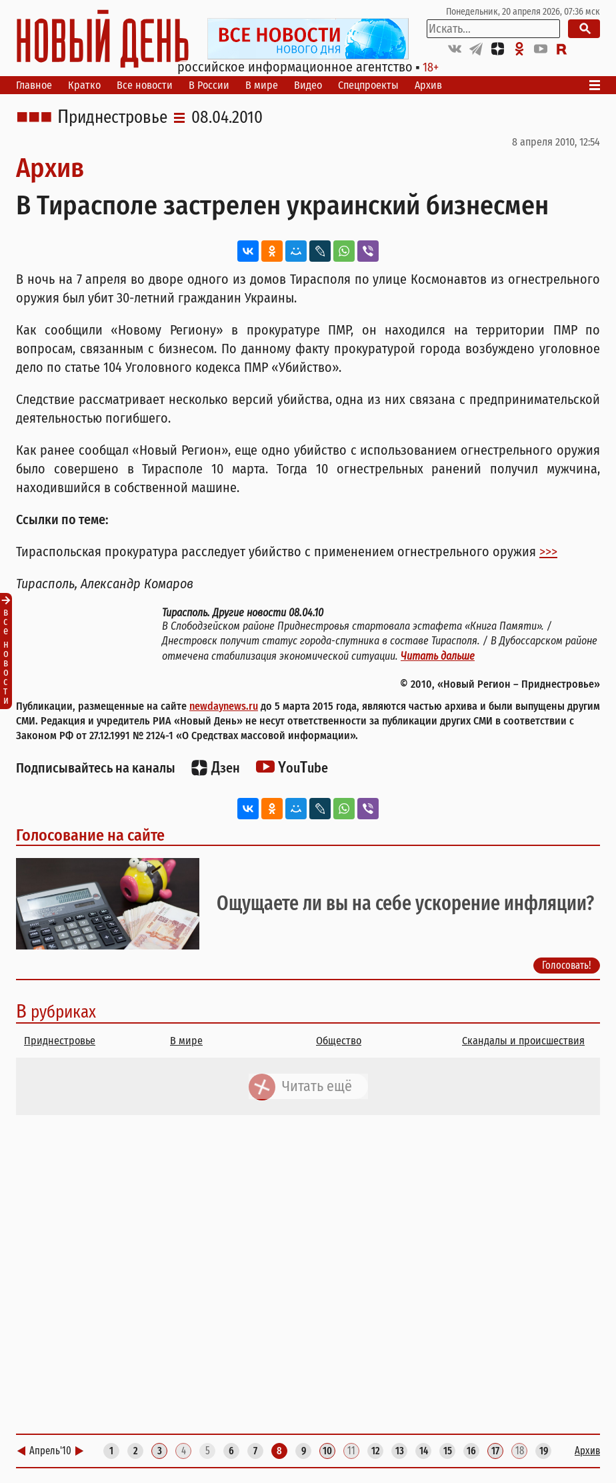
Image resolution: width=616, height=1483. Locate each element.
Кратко (84, 85)
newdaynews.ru (223, 706)
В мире (261, 85)
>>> (548, 552)
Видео (308, 85)
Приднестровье (112, 118)
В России (209, 85)
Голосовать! (566, 965)
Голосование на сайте (90, 835)
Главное (34, 85)
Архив (428, 85)
